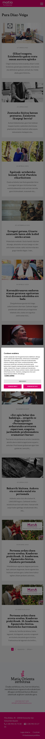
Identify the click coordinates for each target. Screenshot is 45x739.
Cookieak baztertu (32, 386)
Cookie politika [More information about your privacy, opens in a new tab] (9, 376)
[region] (22, 369)
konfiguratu (22, 381)
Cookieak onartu (12, 386)
